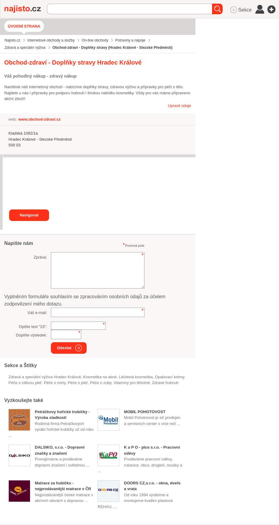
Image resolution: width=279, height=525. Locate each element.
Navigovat (29, 215)
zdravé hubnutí (165, 382)
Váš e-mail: (37, 312)
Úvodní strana (24, 26)
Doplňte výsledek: (31, 335)
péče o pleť (78, 382)
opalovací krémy (169, 377)
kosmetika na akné (100, 377)
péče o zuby (100, 382)
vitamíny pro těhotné (132, 382)
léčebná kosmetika (136, 377)
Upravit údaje (179, 105)
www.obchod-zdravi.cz (39, 119)
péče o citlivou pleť (25, 382)
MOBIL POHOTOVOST (144, 412)
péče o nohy (54, 382)
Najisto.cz (26, 9)
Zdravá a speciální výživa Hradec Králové (44, 377)
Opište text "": (33, 326)
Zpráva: (40, 257)
